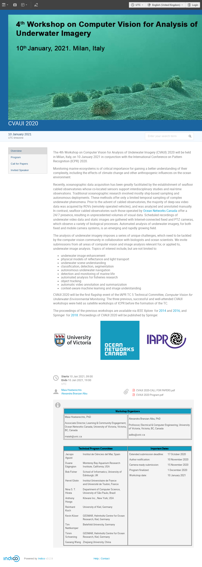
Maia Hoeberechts (71, 390)
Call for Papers (19, 163)
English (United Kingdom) (166, 5)
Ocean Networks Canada (160, 211)
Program (16, 157)
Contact (105, 558)
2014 (162, 311)
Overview (16, 150)
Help (96, 558)
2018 (74, 315)
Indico (41, 558)
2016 (176, 311)
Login (195, 5)
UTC (138, 5)
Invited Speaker (20, 170)
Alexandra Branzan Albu (74, 393)
